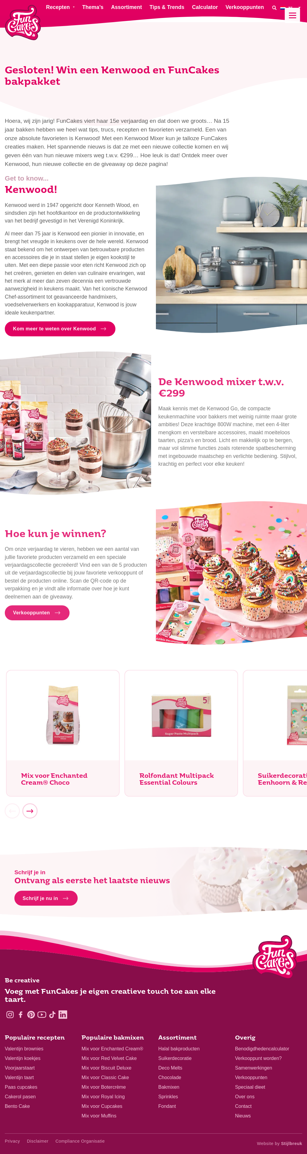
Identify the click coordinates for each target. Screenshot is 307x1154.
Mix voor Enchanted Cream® (112, 1048)
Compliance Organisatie (80, 1141)
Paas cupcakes (21, 1087)
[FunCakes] (23, 22)
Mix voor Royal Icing (103, 1096)
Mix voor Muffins (99, 1115)
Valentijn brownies (24, 1048)
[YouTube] (42, 1014)
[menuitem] (291, 8)
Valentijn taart (19, 1077)
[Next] (29, 812)
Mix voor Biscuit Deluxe (106, 1067)
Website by (279, 1143)
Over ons (245, 1096)
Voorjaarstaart (20, 1067)
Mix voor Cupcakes (102, 1106)
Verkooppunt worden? (258, 1058)
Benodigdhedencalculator (262, 1048)
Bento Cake (17, 1106)
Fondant (167, 1106)
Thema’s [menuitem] (92, 7)
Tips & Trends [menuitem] (167, 7)
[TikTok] (52, 1014)
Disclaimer (38, 1141)
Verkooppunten (251, 1077)
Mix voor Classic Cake (105, 1077)
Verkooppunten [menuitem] (244, 7)
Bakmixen (168, 1087)
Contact (243, 1106)
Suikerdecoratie (175, 1058)
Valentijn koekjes (22, 1058)
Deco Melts (170, 1067)
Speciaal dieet (250, 1087)
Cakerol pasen (20, 1096)
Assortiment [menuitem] (126, 7)
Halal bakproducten (179, 1048)
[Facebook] (20, 1014)
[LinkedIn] (63, 1014)
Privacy (12, 1141)
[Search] (274, 7)
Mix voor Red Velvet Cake (109, 1058)
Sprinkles (168, 1096)
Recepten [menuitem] (58, 7)
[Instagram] (10, 1014)
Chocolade (169, 1077)
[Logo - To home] (274, 958)
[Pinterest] (31, 1014)
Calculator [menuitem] (205, 7)
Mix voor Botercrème (104, 1087)
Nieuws (243, 1115)
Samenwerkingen (253, 1067)
